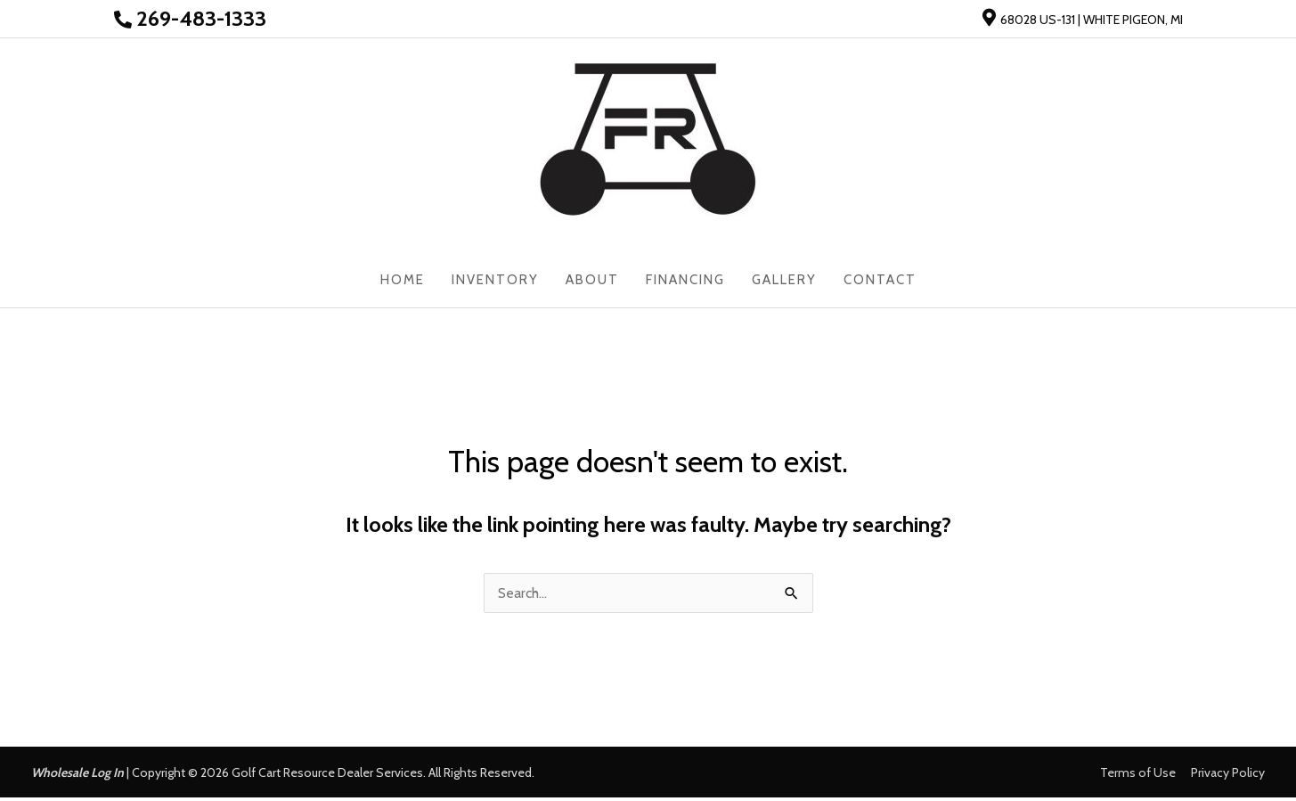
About (592, 282)
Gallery (784, 282)
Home (402, 282)
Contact (880, 282)
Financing (685, 282)
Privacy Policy (1228, 776)
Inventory (495, 282)
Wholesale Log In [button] (77, 776)
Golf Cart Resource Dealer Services (327, 776)
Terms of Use (1138, 776)
